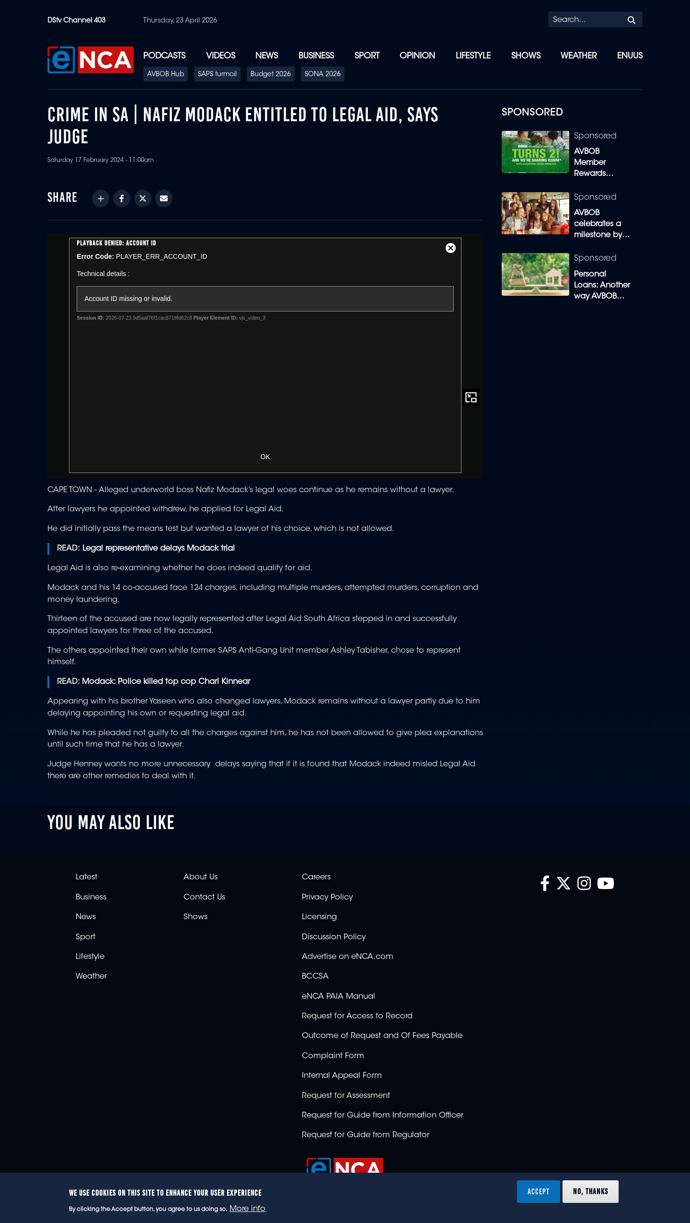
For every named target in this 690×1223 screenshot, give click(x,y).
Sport (367, 56)
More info (247, 1209)
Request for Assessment (346, 1096)
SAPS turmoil (217, 74)
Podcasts (164, 56)
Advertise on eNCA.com (347, 957)
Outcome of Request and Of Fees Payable (382, 1036)
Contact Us (204, 897)
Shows (525, 56)
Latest (86, 877)
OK (265, 457)
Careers (316, 877)
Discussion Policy (334, 937)
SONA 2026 (323, 74)
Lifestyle (473, 56)
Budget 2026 (271, 74)
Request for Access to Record (357, 1016)
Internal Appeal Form (342, 1076)
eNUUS (630, 56)
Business (316, 56)
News (266, 56)
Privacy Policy (327, 897)
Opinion (417, 56)
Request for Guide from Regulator (365, 1135)
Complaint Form (333, 1056)
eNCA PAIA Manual (338, 997)
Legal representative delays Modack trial (158, 549)
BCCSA (315, 977)
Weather (579, 56)
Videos (220, 56)
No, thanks (590, 1191)
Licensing (319, 917)
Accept (539, 1191)
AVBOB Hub (165, 74)
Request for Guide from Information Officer (382, 1115)
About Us (201, 877)
